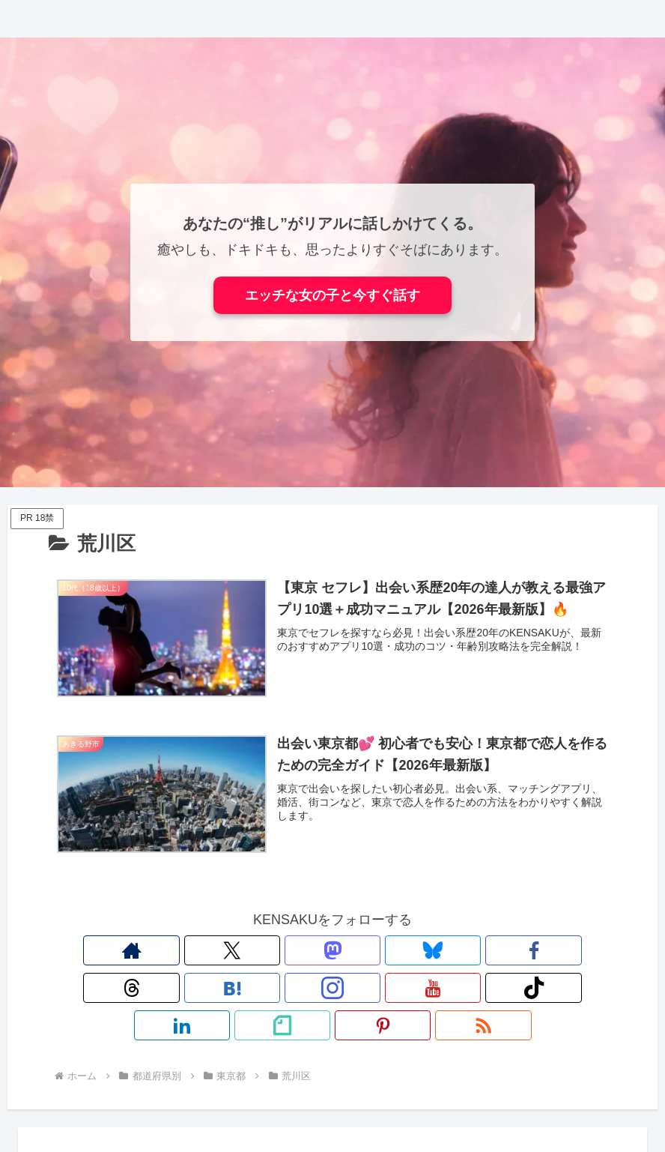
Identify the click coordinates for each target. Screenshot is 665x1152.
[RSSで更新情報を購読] (556, 951)
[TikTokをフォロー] (419, 951)
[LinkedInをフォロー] (453, 951)
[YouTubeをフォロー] (384, 951)
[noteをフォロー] (487, 951)
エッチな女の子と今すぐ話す (332, 295)
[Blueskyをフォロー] (212, 951)
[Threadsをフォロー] (281, 951)
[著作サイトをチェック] (109, 951)
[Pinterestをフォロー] (522, 951)
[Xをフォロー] (143, 951)
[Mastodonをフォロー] (177, 951)
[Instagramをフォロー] (350, 951)
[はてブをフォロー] (315, 951)
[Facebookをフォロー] (246, 951)
